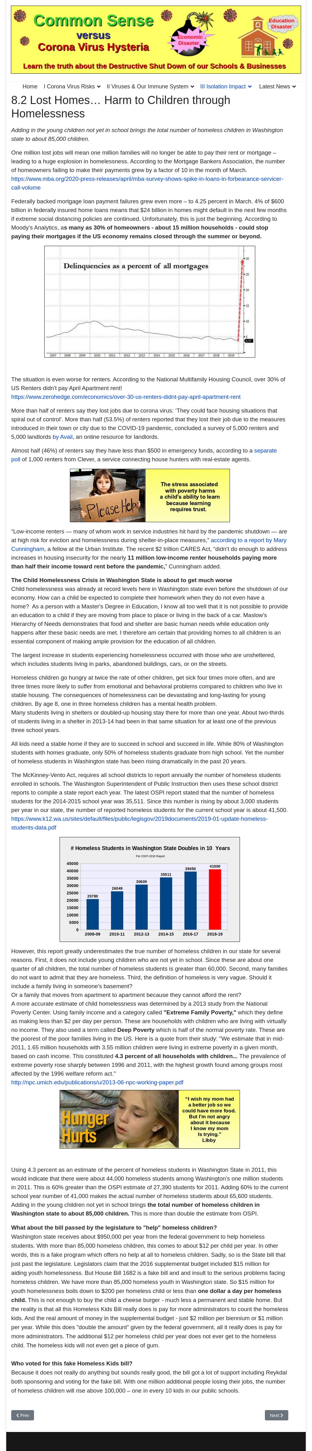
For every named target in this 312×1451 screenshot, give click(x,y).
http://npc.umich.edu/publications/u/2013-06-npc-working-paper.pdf (97, 1082)
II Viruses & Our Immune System (147, 86)
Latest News (274, 86)
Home (29, 86)
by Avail (63, 436)
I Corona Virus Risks (69, 86)
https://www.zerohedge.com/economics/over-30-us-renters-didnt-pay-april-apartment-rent (126, 397)
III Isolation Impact (223, 86)
